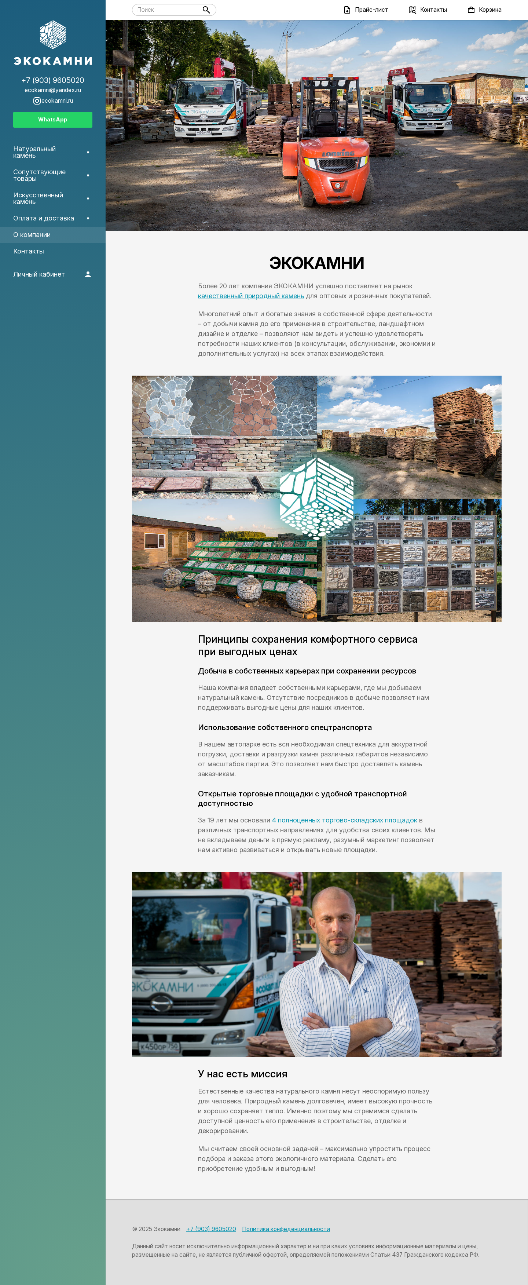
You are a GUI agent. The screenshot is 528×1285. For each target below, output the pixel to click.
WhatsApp (52, 119)
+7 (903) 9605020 (211, 1229)
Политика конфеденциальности (286, 1229)
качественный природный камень (251, 296)
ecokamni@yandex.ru (53, 90)
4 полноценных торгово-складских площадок (344, 820)
